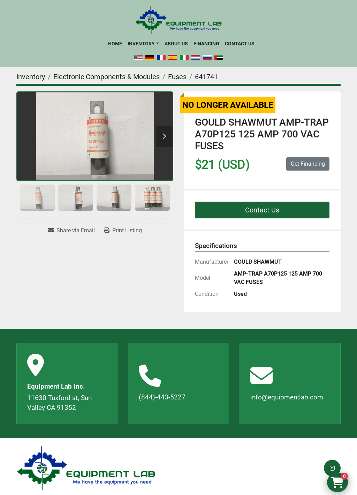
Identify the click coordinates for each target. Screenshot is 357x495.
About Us (176, 43)
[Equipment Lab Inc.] (86, 468)
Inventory (141, 43)
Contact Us (240, 43)
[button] (143, 43)
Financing (206, 43)
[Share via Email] (71, 230)
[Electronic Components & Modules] (106, 77)
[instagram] (332, 468)
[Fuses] (177, 77)
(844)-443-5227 (162, 397)
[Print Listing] (122, 230)
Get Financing (308, 163)
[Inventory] (30, 77)
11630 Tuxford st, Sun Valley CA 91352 (59, 403)
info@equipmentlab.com (286, 397)
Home (115, 43)
